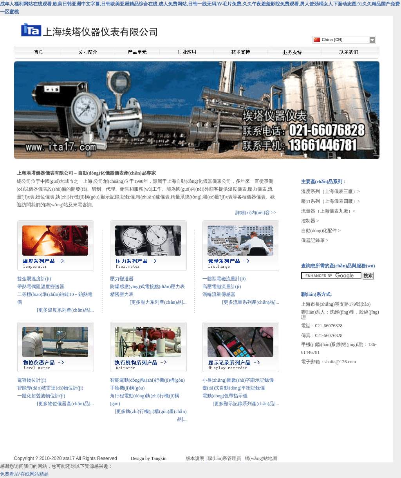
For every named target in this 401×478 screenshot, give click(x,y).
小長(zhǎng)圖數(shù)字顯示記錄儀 (238, 380)
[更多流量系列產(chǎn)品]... (250, 302)
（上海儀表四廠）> (340, 201)
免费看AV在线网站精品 (24, 474)
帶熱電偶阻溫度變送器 (40, 286)
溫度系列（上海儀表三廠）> (330, 191)
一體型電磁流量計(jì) (224, 278)
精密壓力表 (122, 294)
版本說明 (195, 458)
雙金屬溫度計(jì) (34, 278)
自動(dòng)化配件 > (321, 230)
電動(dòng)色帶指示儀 (225, 396)
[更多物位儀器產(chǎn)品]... (65, 403)
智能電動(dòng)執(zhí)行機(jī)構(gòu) (147, 380)
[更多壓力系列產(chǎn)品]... (158, 302)
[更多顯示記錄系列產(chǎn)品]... (246, 403)
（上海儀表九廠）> (335, 211)
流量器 (308, 211)
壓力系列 (310, 201)
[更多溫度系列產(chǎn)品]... (65, 310)
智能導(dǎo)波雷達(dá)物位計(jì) (50, 388)
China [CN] (328, 40)
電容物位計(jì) (32, 380)
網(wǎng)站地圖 (261, 458)
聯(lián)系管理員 (224, 458)
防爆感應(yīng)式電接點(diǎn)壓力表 (147, 286)
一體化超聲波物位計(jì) (41, 396)
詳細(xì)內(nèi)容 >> (255, 212)
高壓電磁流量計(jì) (221, 286)
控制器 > (310, 221)
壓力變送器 (122, 278)
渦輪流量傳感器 (218, 294)
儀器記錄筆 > (315, 240)
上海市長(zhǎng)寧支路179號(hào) (336, 304)
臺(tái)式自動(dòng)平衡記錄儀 (233, 388)
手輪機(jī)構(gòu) (127, 388)
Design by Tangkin (148, 458)
